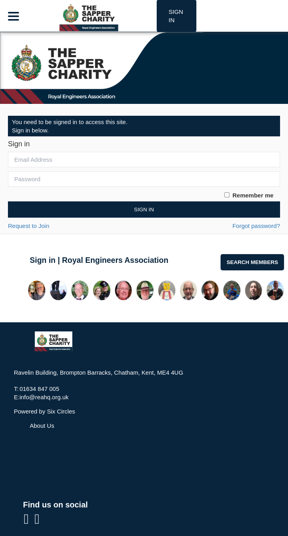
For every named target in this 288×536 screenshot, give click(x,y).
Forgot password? (256, 225)
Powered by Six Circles (44, 411)
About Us (42, 425)
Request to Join (28, 225)
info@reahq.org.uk (44, 397)
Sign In (144, 209)
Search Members (252, 262)
